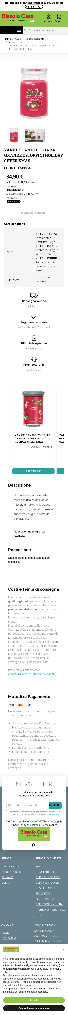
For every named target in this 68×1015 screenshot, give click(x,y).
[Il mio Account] (48, 18)
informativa (52, 814)
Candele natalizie (35, 39)
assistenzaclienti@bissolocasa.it (31, 674)
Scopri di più (33, 471)
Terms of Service (41, 825)
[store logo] (18, 18)
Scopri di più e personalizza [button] (34, 1008)
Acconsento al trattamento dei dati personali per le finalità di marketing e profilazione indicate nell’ (35, 813)
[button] (63, 949)
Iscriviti (54, 805)
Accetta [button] (34, 1000)
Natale (18, 39)
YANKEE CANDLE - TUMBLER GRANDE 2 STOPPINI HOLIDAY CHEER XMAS (32, 438)
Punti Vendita (10, 866)
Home (7, 39)
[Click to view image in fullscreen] (34, 93)
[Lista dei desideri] (32, 213)
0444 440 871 (34, 6)
